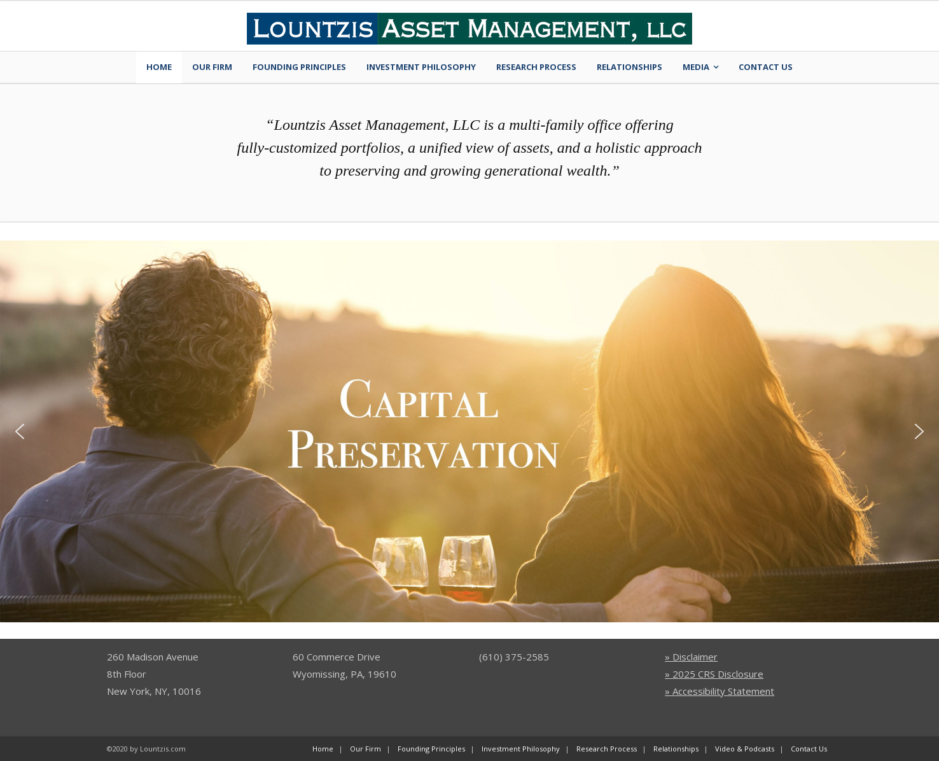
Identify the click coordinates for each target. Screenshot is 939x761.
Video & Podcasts (744, 748)
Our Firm (212, 67)
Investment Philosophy (421, 67)
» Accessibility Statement (719, 691)
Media (696, 67)
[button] (20, 431)
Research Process (536, 67)
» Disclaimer (691, 656)
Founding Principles (299, 67)
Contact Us (766, 67)
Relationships (629, 67)
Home (159, 67)
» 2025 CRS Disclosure (714, 673)
